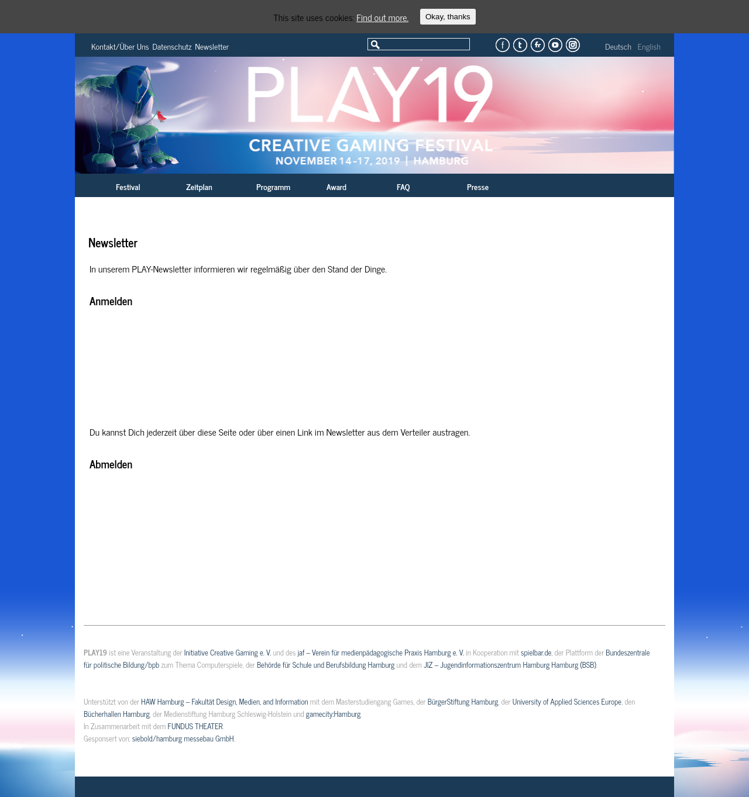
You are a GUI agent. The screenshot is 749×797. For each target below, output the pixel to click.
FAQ (403, 186)
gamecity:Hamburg (333, 714)
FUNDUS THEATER (195, 726)
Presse (478, 186)
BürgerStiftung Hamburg (463, 701)
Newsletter (212, 46)
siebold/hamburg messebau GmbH (183, 738)
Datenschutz (172, 46)
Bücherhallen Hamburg (117, 714)
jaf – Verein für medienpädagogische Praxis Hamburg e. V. (381, 652)
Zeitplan (199, 186)
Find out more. (382, 17)
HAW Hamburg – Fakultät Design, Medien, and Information (224, 701)
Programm (273, 186)
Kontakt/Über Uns (120, 46)
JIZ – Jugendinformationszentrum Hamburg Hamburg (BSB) (510, 664)
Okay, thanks (447, 16)
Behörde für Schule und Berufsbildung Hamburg (325, 664)
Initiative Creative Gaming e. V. (228, 652)
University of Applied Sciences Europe (567, 701)
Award (336, 186)
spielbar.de (536, 652)
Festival (128, 186)
